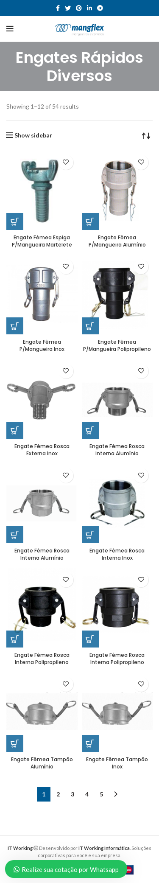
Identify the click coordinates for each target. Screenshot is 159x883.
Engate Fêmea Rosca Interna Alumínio (117, 450)
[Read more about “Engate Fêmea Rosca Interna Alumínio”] (90, 430)
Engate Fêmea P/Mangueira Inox (42, 345)
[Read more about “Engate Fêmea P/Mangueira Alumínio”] (90, 221)
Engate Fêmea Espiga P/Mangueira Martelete (42, 241)
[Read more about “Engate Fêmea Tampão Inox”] (90, 743)
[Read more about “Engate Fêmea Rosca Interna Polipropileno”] (14, 639)
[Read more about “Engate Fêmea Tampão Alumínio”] (14, 743)
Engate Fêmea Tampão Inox (117, 763)
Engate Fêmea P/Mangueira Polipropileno (117, 345)
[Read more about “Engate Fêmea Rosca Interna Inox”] (90, 534)
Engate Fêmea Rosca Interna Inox (117, 554)
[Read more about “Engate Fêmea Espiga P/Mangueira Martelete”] (14, 221)
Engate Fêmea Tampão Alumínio (42, 763)
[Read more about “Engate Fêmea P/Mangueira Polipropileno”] (90, 325)
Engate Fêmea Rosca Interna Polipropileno (42, 658)
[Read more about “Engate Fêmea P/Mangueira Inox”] (14, 325)
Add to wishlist (66, 162)
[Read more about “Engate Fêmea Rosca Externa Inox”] (14, 430)
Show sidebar (33, 135)
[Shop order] (146, 135)
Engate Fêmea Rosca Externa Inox (42, 450)
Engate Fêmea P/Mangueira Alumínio (117, 241)
